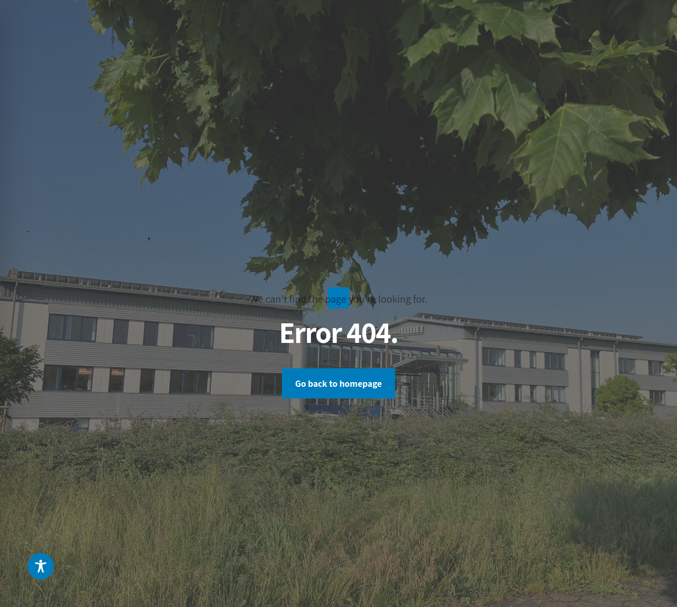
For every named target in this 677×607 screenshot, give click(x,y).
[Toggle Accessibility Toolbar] (40, 566)
